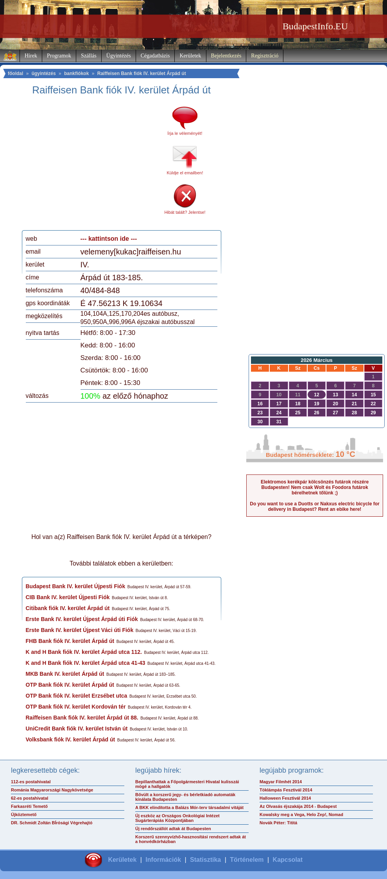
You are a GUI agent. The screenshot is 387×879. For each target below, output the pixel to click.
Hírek (31, 56)
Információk (163, 859)
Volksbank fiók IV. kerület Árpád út (70, 739)
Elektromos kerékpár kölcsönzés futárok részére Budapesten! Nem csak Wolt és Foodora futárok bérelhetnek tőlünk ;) (315, 487)
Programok (59, 56)
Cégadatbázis (155, 56)
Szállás (89, 56)
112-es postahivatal (31, 781)
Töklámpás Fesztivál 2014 (286, 790)
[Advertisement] (91, 165)
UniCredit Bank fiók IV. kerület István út (77, 728)
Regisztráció (264, 56)
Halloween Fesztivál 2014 (285, 798)
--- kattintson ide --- (109, 238)
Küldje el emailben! (185, 172)
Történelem (246, 859)
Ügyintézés (118, 56)
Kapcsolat (288, 859)
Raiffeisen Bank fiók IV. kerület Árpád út (141, 73)
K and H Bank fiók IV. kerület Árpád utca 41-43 (85, 663)
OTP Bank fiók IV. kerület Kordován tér (76, 707)
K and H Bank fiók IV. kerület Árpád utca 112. (84, 652)
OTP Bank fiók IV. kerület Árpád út (70, 685)
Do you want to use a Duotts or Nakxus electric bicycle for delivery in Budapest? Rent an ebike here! (314, 506)
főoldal (15, 73)
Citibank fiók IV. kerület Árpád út (68, 608)
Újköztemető (23, 814)
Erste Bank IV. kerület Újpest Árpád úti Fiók (82, 619)
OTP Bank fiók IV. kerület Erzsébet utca (76, 696)
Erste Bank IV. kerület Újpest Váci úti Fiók (80, 630)
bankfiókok (76, 73)
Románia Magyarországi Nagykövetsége (52, 790)
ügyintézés (44, 73)
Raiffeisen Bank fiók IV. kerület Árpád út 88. (82, 717)
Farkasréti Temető (29, 806)
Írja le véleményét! (184, 133)
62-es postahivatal (29, 798)
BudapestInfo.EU (315, 26)
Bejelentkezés (226, 56)
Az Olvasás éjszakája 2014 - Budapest (298, 806)
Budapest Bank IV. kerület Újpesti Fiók (75, 586)
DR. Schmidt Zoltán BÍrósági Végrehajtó (51, 822)
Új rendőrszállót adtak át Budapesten (173, 828)
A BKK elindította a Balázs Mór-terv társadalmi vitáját (189, 807)
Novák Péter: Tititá (278, 822)
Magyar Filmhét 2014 (281, 781)
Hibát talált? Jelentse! (184, 212)
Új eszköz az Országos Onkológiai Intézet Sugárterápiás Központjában (177, 818)
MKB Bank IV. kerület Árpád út (65, 674)
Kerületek (190, 56)
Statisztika (205, 859)
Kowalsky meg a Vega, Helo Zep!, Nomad (301, 814)
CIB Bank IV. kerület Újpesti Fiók (68, 597)
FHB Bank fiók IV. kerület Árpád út (70, 641)
